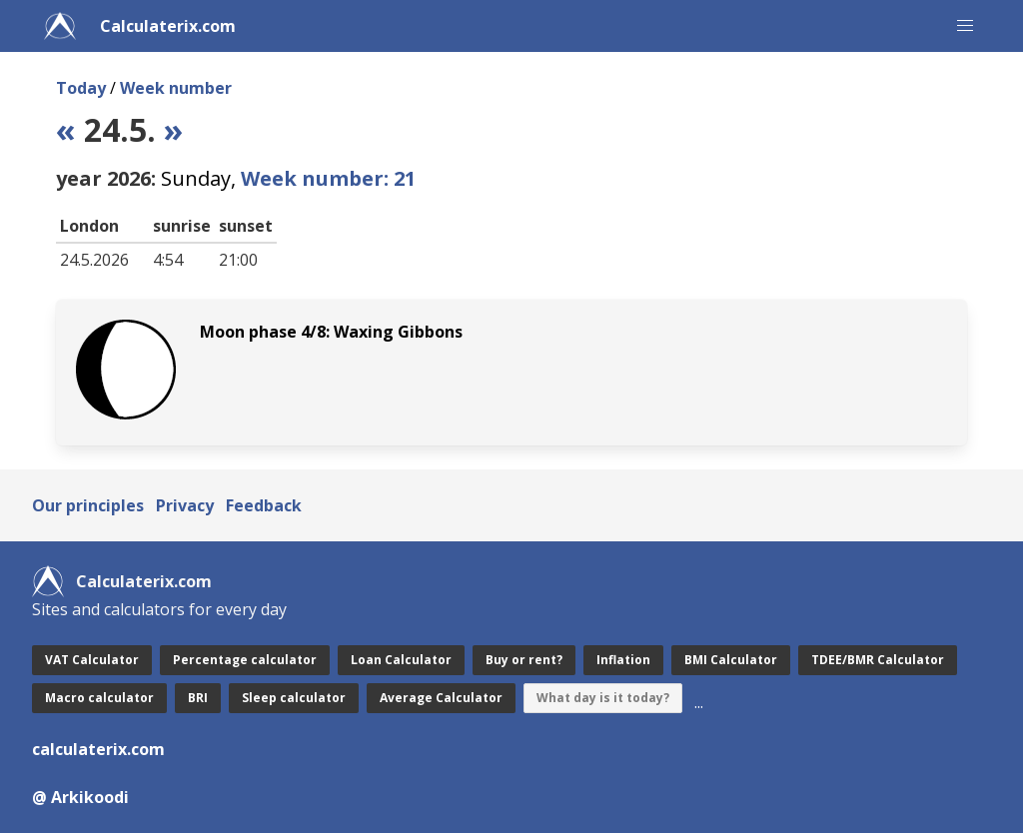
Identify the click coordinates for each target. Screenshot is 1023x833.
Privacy (185, 505)
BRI (198, 697)
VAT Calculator (92, 659)
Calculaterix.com (168, 26)
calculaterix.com (98, 749)
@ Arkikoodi (80, 797)
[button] (965, 26)
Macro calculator (99, 697)
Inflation (623, 659)
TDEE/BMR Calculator (877, 659)
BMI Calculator (730, 659)
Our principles (88, 505)
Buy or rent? (524, 659)
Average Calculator (441, 697)
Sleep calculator (294, 697)
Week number (176, 88)
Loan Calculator (401, 659)
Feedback (264, 505)
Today (81, 88)
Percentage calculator (245, 659)
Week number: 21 (328, 178)
